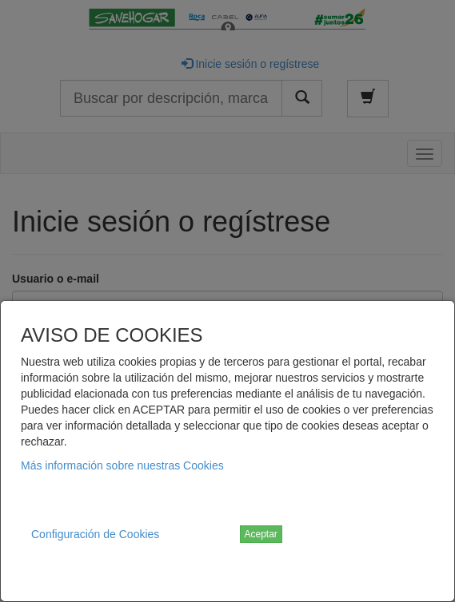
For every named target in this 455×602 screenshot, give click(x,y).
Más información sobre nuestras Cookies (122, 465)
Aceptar (261, 534)
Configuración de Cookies (95, 534)
